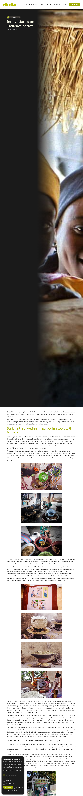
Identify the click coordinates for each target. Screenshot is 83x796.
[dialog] (13, 775)
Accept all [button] (8, 787)
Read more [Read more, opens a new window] (5, 772)
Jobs (64, 4)
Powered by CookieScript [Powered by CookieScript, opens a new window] (12, 792)
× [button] (22, 758)
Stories (41, 4)
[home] (9, 4)
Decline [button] (18, 787)
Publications (57, 4)
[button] (13, 791)
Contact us (74, 4)
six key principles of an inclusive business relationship (33, 412)
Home (25, 4)
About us (48, 4)
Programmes (33, 4)
